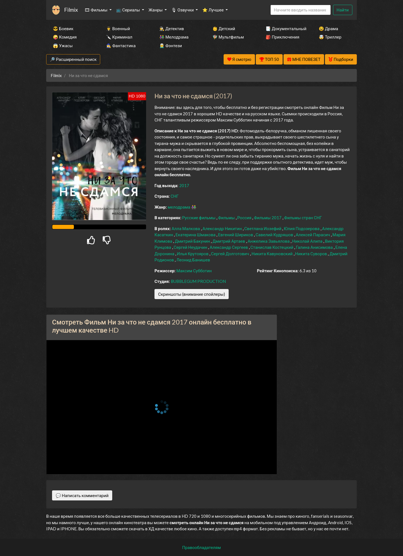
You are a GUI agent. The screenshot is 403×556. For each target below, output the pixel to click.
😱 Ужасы (63, 45)
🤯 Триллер (330, 36)
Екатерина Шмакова (195, 234)
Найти (343, 9)
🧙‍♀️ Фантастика (121, 45)
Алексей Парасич (313, 234)
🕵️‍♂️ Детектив (171, 28)
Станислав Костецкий (272, 247)
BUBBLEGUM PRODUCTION (198, 281)
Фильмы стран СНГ (303, 217)
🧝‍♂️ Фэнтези (170, 45)
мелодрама (179, 206)
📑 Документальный (285, 28)
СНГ (174, 196)
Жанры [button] (156, 9)
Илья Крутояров (193, 253)
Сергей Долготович (230, 253)
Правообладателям (201, 547)
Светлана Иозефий (263, 228)
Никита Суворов (311, 253)
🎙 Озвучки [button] (183, 9)
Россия (244, 217)
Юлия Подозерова (302, 228)
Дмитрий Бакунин (193, 241)
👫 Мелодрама (174, 36)
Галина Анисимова (315, 247)
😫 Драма (328, 28)
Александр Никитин (223, 228)
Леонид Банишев (193, 259)
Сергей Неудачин (191, 247)
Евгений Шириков (236, 234)
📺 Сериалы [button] (128, 9)
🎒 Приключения (282, 36)
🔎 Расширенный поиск (73, 59)
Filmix (71, 9)
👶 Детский (223, 28)
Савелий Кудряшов (275, 234)
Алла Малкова (186, 228)
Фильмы (227, 217)
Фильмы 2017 (268, 217)
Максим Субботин (194, 270)
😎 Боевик (63, 28)
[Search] (300, 10)
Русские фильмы (199, 217)
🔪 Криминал (119, 36)
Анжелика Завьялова (269, 241)
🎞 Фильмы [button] (96, 9)
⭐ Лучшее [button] (213, 9)
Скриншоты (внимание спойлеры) (191, 294)
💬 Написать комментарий (82, 495)
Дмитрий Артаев (229, 241)
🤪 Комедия (65, 36)
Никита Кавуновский (273, 253)
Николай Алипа (307, 241)
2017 (184, 185)
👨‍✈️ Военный (118, 28)
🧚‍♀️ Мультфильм (228, 36)
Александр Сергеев (229, 247)
